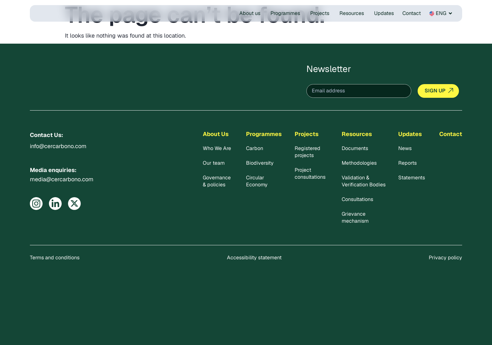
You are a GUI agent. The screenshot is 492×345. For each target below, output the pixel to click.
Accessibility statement (254, 257)
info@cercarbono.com (58, 146)
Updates (410, 134)
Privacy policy (445, 257)
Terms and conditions (54, 257)
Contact (450, 134)
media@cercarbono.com (61, 179)
